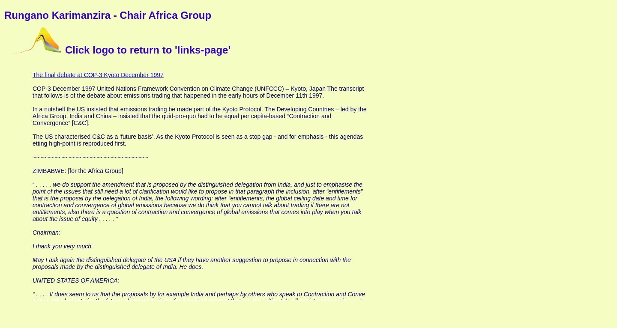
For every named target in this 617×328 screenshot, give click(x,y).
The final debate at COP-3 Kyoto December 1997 (98, 75)
